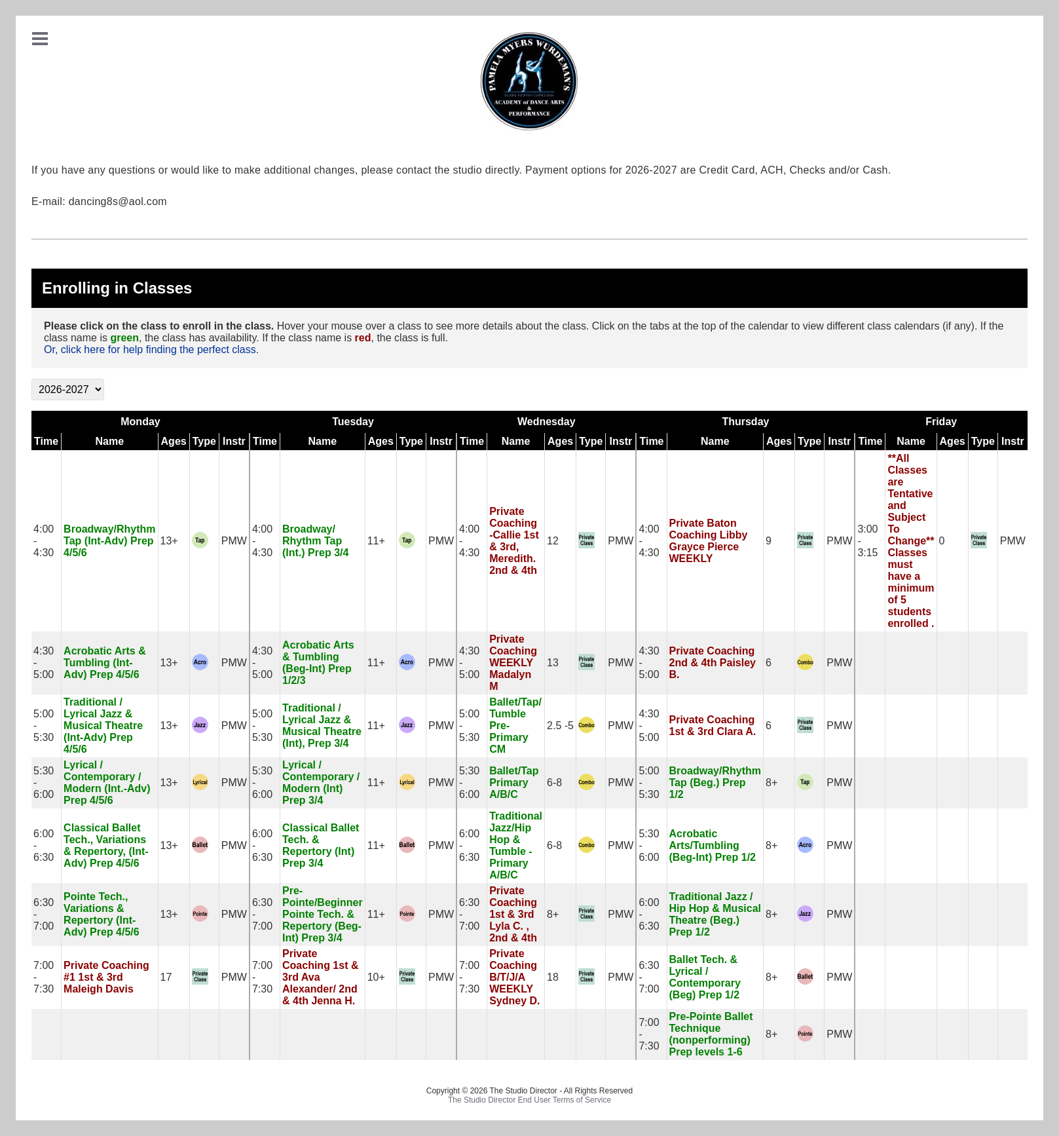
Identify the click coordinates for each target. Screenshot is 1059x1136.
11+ (376, 540)
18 (553, 977)
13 (553, 662)
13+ (169, 540)
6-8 (554, 782)
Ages (174, 441)
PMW (234, 540)
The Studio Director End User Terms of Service (529, 1100)
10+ (376, 977)
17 (166, 977)
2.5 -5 (560, 725)
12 (553, 540)
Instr (234, 441)
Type (204, 441)
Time (46, 441)
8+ (771, 782)
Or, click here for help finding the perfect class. (151, 349)
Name (110, 441)
